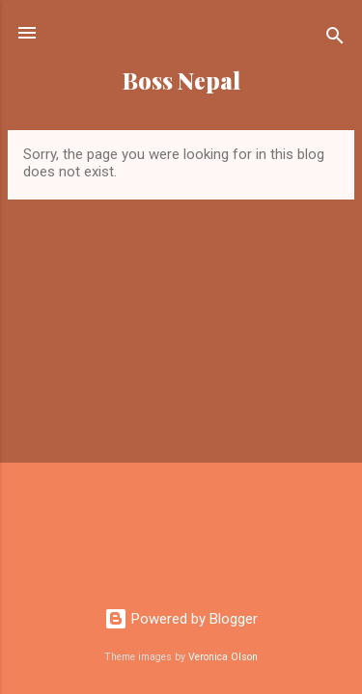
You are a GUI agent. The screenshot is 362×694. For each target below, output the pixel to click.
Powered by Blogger (181, 618)
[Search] (335, 39)
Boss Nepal (181, 80)
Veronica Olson (223, 657)
